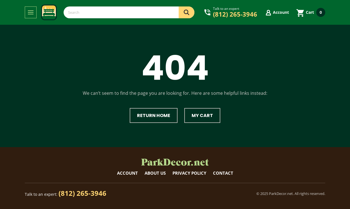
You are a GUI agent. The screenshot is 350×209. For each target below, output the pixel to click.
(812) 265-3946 (82, 193)
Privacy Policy (189, 173)
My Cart (202, 115)
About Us (155, 173)
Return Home (153, 115)
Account (127, 173)
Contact (223, 173)
